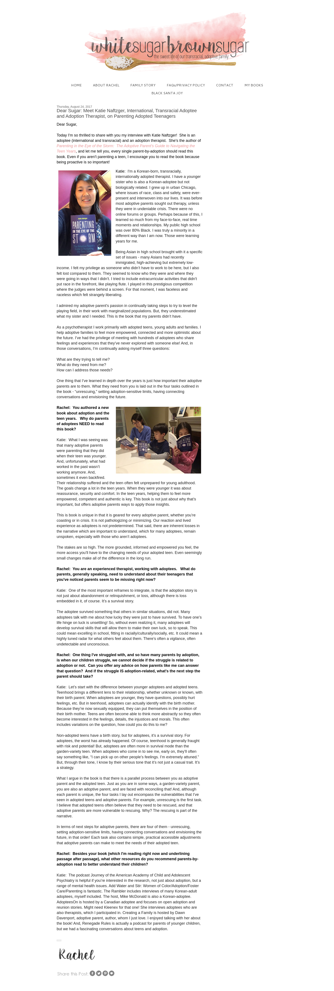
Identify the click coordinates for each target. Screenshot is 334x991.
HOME (76, 85)
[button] (59, 940)
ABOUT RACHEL (106, 85)
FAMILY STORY (142, 85)
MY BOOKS (254, 85)
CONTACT (224, 85)
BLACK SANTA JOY (167, 92)
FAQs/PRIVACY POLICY (186, 85)
